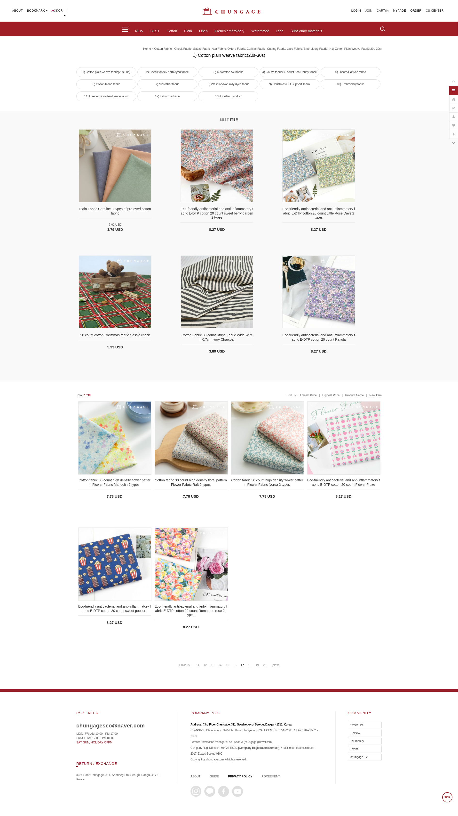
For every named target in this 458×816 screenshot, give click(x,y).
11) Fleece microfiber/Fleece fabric (106, 96)
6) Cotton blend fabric (106, 84)
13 (212, 665)
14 (219, 665)
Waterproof (259, 31)
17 (242, 665)
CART (381, 10)
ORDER (415, 10)
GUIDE (214, 776)
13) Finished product (228, 96)
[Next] (275, 665)
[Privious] (184, 665)
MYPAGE (399, 10)
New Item (375, 395)
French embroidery (229, 31)
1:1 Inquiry (357, 741)
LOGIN (356, 10)
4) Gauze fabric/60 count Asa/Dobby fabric (289, 72)
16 (235, 665)
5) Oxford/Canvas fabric (350, 72)
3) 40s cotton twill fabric (228, 72)
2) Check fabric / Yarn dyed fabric (167, 72)
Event (354, 749)
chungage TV (359, 757)
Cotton (172, 31)
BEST (155, 31)
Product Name (354, 395)
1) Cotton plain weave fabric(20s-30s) (357, 48)
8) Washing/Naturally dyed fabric (228, 84)
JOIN (368, 10)
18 (249, 665)
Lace (279, 31)
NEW (139, 31)
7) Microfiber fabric (167, 84)
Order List (356, 725)
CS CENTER (435, 10)
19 (257, 665)
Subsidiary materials (306, 31)
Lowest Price (308, 395)
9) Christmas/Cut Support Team (289, 84)
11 (197, 665)
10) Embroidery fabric (350, 84)
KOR (56, 10)
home (147, 48)
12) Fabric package (167, 96)
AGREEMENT (271, 776)
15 (227, 665)
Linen (203, 31)
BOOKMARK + (37, 10)
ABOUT (17, 10)
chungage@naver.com (258, 742)
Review (355, 733)
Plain (188, 31)
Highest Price (331, 395)
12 (205, 665)
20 (264, 665)
